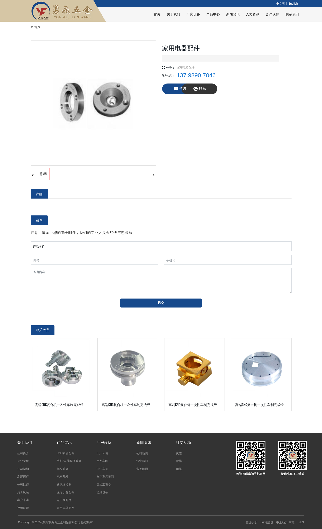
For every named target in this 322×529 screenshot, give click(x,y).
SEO (301, 522)
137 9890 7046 (196, 75)
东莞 (291, 522)
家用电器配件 (185, 67)
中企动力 (282, 522)
